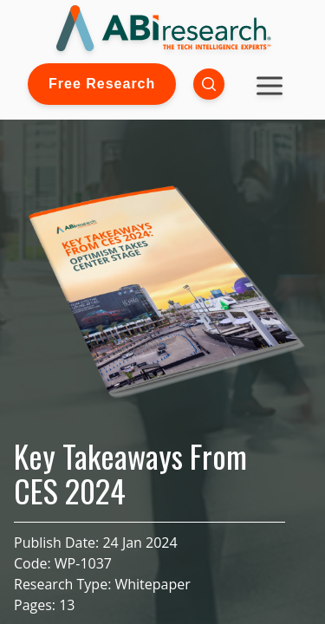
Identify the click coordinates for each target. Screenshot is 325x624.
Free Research (102, 83)
